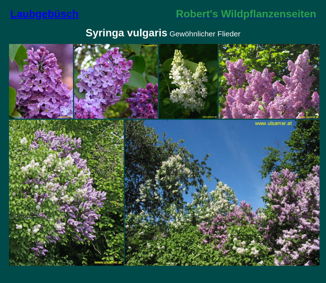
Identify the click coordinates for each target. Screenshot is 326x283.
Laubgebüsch (44, 14)
